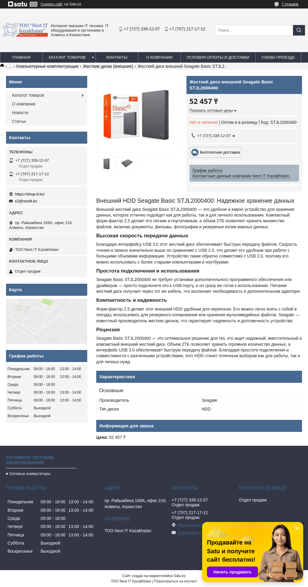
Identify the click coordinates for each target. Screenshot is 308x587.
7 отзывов (290, 4)
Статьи (19, 121)
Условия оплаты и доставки (218, 57)
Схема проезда (278, 57)
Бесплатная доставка (220, 152)
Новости (20, 112)
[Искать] (299, 30)
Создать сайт (52, 4)
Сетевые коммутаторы (29, 473)
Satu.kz (180, 576)
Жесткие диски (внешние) (108, 66)
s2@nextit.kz (26, 201)
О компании (159, 57)
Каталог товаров (67, 57)
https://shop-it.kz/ (30, 194)
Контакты (116, 57)
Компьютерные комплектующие (48, 66)
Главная (21, 57)
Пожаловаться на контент (175, 581)
